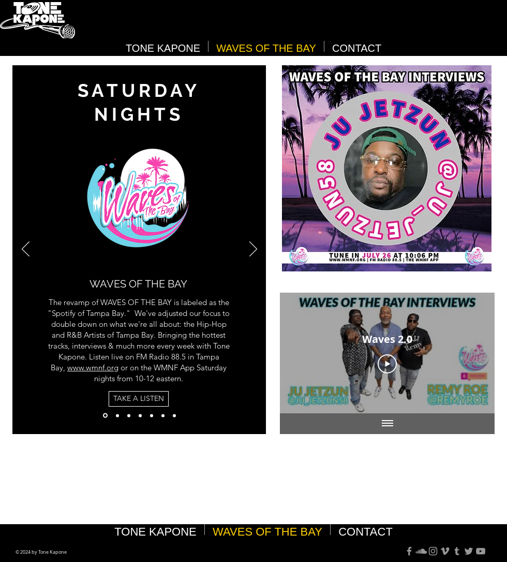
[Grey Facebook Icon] (409, 551)
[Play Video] (387, 364)
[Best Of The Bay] (117, 415)
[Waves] (105, 415)
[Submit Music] (163, 415)
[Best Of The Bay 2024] (128, 415)
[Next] (253, 249)
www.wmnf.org (92, 367)
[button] (386, 168)
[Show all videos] (387, 423)
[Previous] (25, 249)
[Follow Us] (151, 415)
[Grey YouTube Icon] (480, 551)
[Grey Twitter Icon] (468, 551)
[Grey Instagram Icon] (433, 551)
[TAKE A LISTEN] (139, 399)
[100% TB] (140, 415)
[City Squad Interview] (174, 415)
